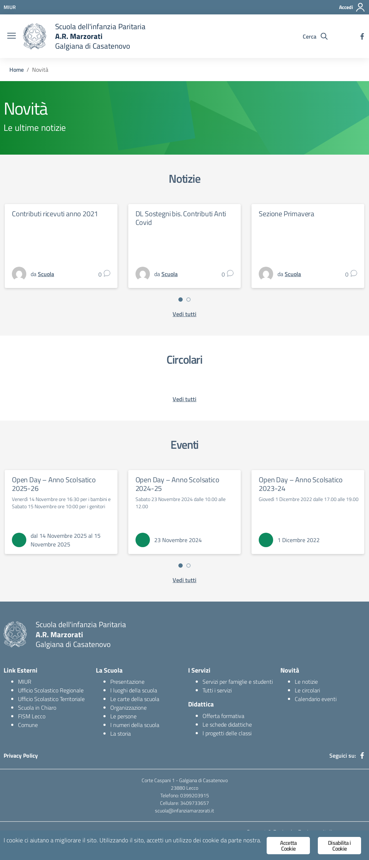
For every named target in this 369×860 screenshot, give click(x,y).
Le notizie (306, 681)
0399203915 (194, 795)
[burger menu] (11, 36)
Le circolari (307, 690)
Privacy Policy (21, 755)
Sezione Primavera (286, 213)
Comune (28, 725)
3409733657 (194, 803)
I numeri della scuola (134, 725)
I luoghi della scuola (133, 690)
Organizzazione (128, 707)
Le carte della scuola (134, 699)
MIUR (24, 681)
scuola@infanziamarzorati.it (184, 810)
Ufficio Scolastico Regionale (51, 690)
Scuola (46, 274)
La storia (120, 733)
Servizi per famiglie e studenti (238, 681)
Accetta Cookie (288, 846)
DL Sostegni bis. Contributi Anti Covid (180, 218)
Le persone (123, 716)
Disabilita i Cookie (339, 846)
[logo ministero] (34, 36)
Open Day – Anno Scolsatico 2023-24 (301, 484)
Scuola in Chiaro (37, 707)
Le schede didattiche (227, 724)
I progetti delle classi (227, 733)
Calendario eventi (316, 699)
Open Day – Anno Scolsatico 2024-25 (177, 484)
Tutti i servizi (217, 690)
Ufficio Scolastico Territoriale (51, 699)
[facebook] (362, 36)
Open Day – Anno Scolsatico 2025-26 (54, 484)
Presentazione (127, 681)
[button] (180, 299)
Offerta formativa (223, 716)
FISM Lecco (31, 716)
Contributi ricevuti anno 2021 (55, 213)
